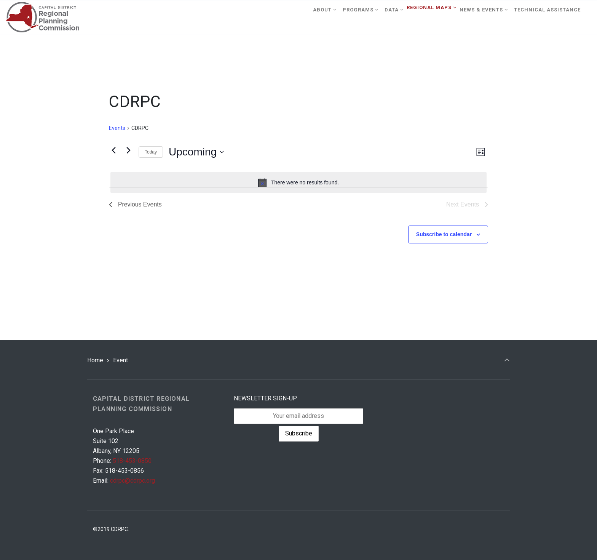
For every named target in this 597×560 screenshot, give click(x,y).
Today (151, 152)
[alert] (298, 182)
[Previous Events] (113, 150)
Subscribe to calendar (444, 234)
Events (117, 128)
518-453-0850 (132, 460)
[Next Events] (128, 150)
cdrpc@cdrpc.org (132, 480)
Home (95, 360)
